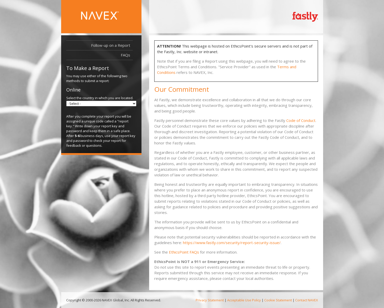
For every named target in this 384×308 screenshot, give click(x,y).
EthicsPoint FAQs (184, 252)
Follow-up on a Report (110, 45)
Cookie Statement (278, 300)
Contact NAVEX (306, 300)
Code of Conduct (300, 120)
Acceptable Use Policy (244, 300)
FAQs (125, 55)
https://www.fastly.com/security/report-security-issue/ (232, 242)
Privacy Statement (210, 300)
